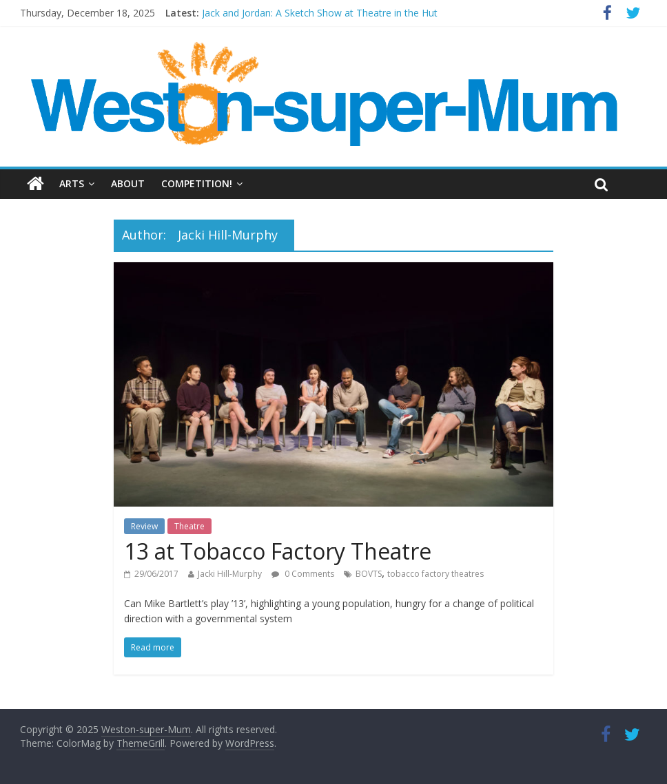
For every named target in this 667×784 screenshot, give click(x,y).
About (128, 183)
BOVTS (369, 574)
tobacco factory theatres (435, 574)
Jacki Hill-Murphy (230, 574)
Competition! (196, 183)
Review (144, 526)
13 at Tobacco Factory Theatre (277, 551)
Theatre (189, 526)
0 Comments (302, 574)
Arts (71, 183)
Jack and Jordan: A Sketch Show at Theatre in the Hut (320, 12)
